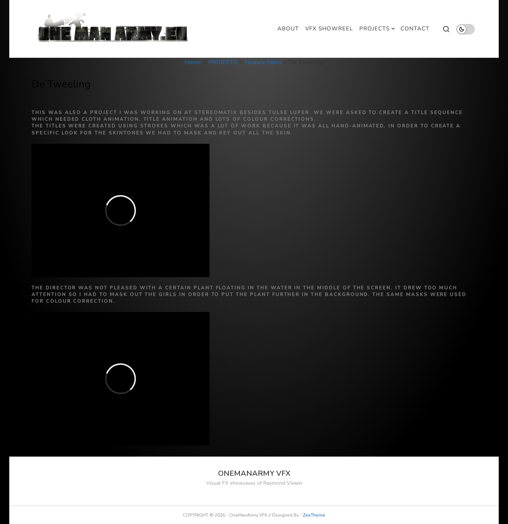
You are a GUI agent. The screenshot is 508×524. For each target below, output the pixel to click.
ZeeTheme (314, 515)
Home (193, 62)
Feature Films (263, 62)
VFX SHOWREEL (329, 28)
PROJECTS (374, 28)
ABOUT (288, 28)
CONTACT (414, 28)
